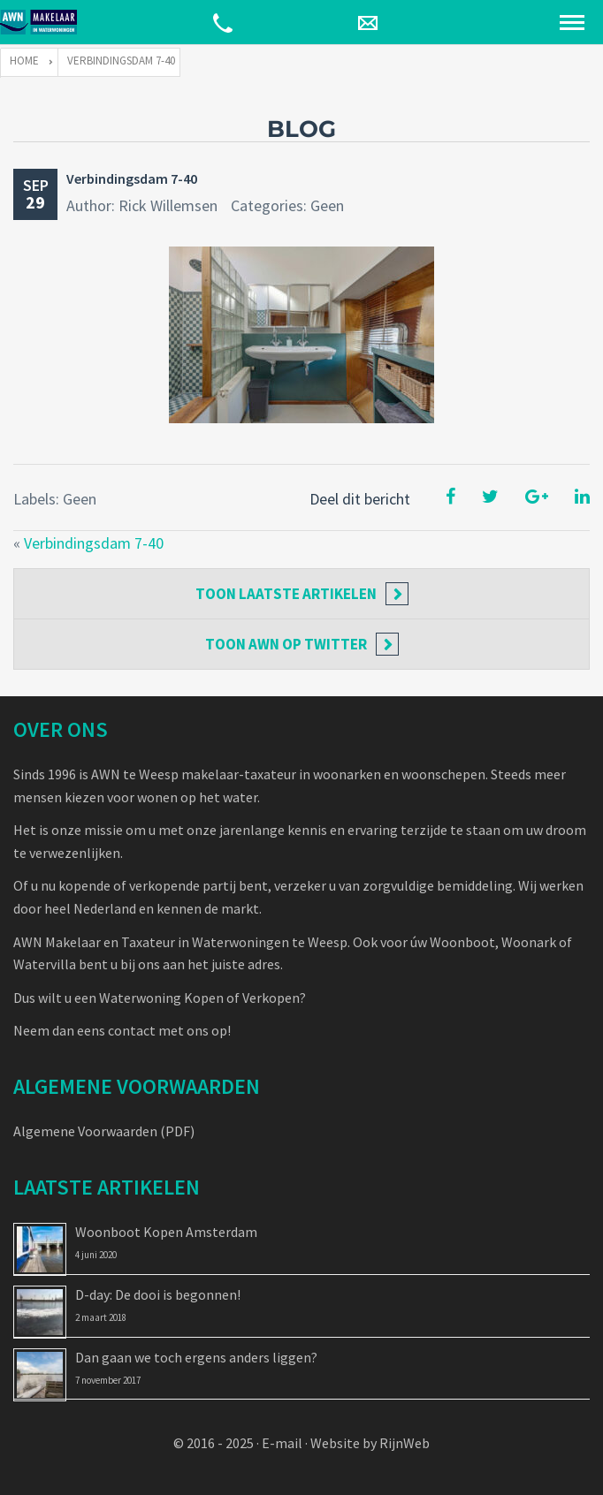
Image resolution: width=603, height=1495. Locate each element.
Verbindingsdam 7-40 (131, 178)
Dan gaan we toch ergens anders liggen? (196, 1357)
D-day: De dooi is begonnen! (157, 1294)
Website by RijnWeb (370, 1443)
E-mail (282, 1443)
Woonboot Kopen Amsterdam (166, 1232)
